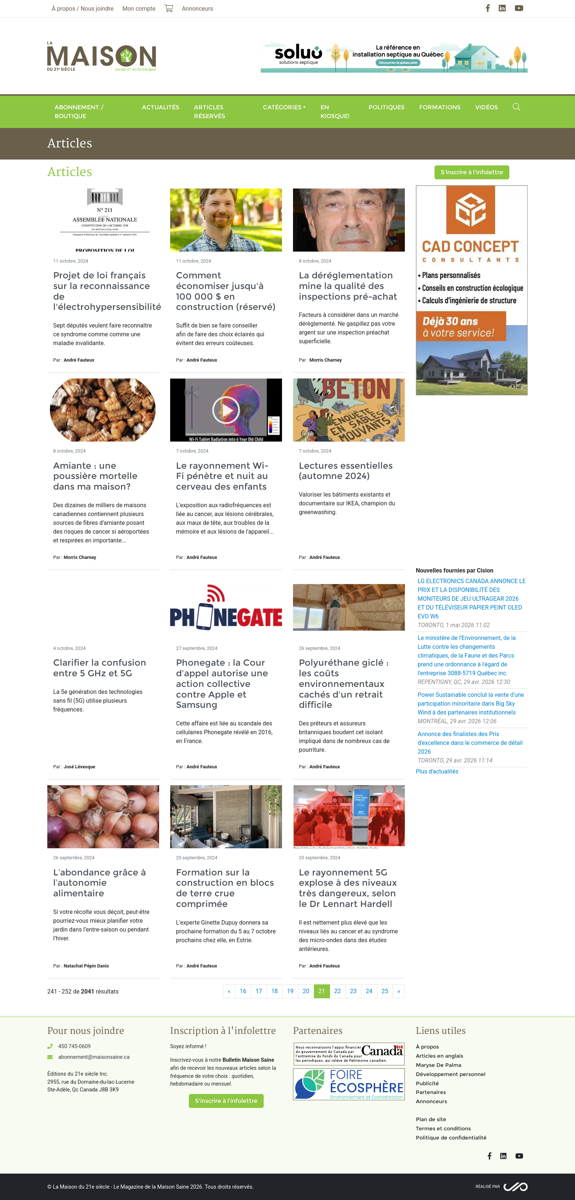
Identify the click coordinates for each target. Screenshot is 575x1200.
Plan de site (431, 1119)
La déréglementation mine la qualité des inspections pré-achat (348, 286)
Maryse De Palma (438, 1065)
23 (353, 991)
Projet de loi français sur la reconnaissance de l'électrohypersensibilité (107, 291)
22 (337, 991)
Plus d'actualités (437, 771)
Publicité (427, 1083)
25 (385, 991)
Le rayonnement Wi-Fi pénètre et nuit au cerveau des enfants (222, 476)
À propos (427, 1046)
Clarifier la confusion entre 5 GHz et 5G (99, 667)
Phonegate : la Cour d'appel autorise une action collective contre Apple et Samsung (222, 683)
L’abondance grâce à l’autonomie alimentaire (99, 883)
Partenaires (431, 1092)
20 (306, 991)
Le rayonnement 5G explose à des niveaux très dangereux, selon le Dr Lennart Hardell (348, 888)
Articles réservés (209, 112)
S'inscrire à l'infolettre (472, 172)
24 (369, 991)
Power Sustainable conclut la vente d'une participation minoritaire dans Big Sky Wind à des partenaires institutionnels (471, 703)
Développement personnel (451, 1074)
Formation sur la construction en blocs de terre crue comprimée (225, 888)
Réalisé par (488, 1186)
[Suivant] (399, 991)
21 (322, 991)
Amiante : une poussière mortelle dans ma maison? (95, 476)
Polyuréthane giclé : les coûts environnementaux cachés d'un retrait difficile (344, 683)
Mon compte (138, 8)
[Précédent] (229, 991)
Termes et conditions (443, 1128)
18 (274, 991)
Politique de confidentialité (451, 1137)
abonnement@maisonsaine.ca (93, 1057)
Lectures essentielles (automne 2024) (346, 471)
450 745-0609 (74, 1046)
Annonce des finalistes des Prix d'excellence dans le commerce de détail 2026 (470, 743)
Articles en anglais (439, 1056)
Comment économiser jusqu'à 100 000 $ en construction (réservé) (225, 291)
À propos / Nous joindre (83, 8)
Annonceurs (431, 1101)
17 (259, 991)
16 (243, 991)
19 (290, 991)
